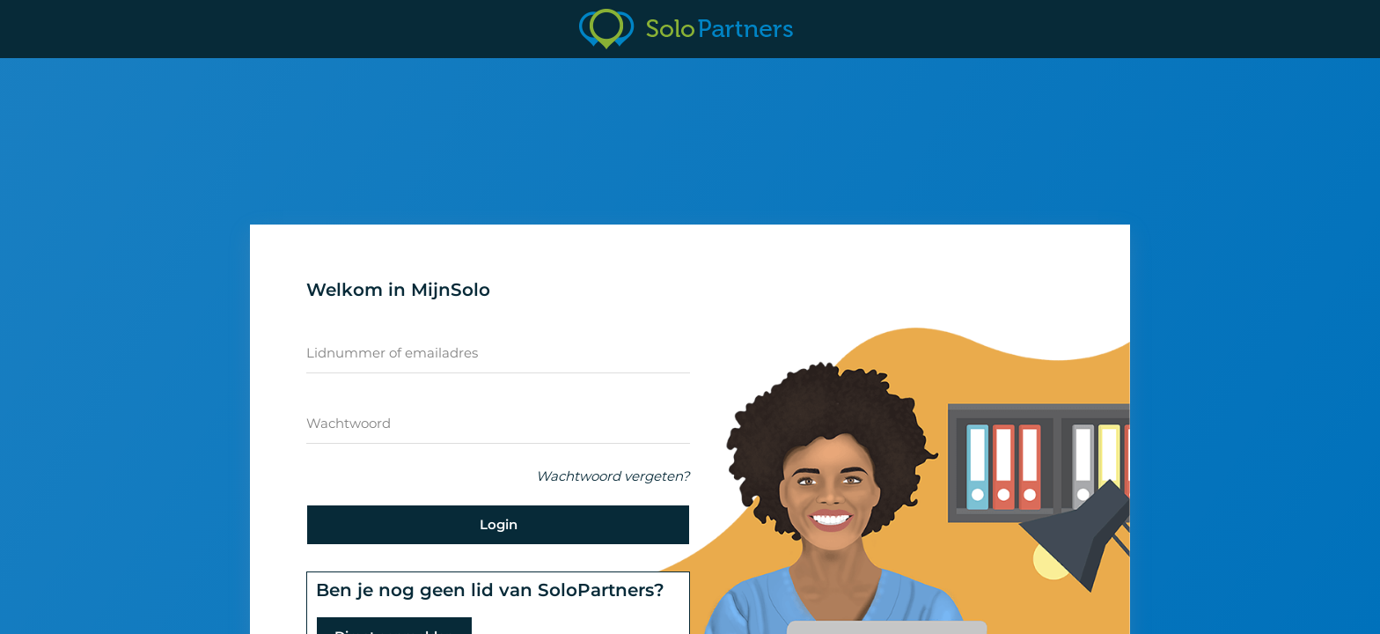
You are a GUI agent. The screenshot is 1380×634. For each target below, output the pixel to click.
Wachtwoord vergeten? (613, 476)
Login (499, 524)
